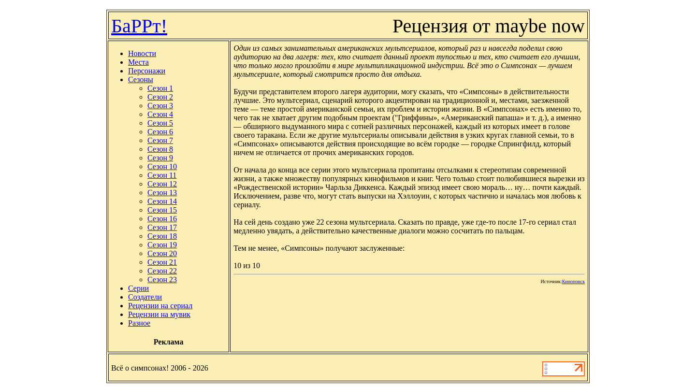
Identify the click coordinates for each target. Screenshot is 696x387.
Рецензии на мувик (159, 314)
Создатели (145, 297)
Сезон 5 (160, 123)
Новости (142, 53)
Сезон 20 (162, 253)
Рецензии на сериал (160, 305)
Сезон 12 (162, 184)
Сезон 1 (160, 88)
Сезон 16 (162, 219)
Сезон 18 (162, 236)
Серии (138, 288)
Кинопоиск (573, 281)
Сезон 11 (161, 175)
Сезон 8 (160, 149)
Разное (139, 323)
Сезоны (140, 79)
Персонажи (146, 71)
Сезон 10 (162, 166)
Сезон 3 (160, 105)
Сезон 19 (162, 245)
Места (138, 62)
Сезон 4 (160, 114)
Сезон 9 (160, 158)
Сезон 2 (160, 97)
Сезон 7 (160, 140)
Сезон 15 (162, 210)
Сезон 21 (162, 262)
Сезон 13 (162, 192)
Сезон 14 (162, 201)
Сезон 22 (162, 271)
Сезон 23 (162, 279)
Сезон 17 (162, 227)
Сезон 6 (160, 132)
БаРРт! (139, 26)
